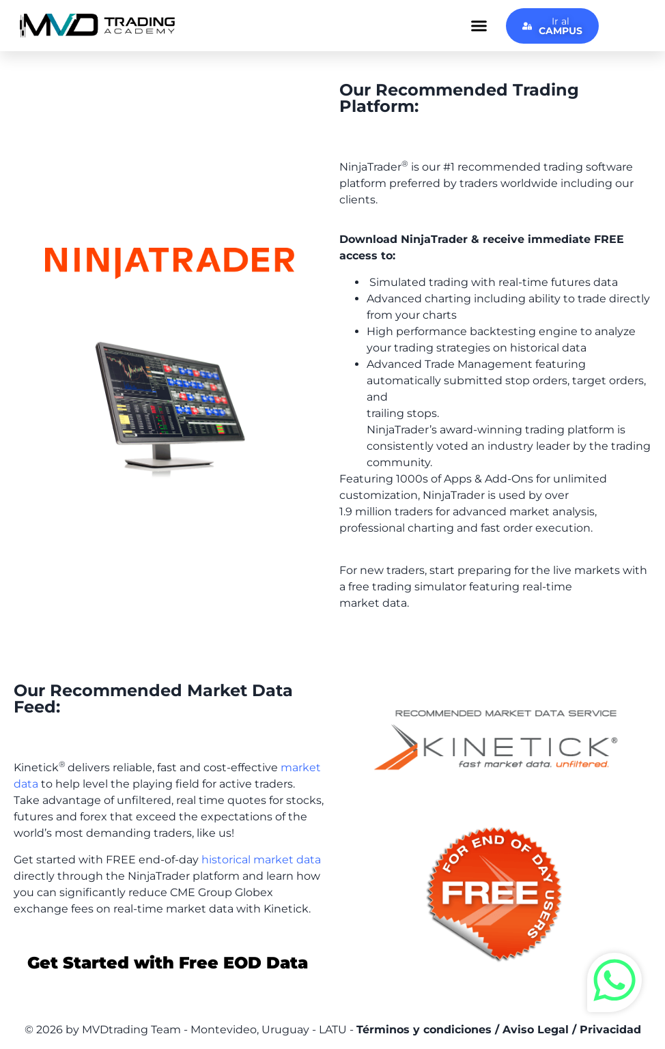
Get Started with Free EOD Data (167, 963)
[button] (479, 26)
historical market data (261, 859)
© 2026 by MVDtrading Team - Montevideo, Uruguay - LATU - (333, 1029)
